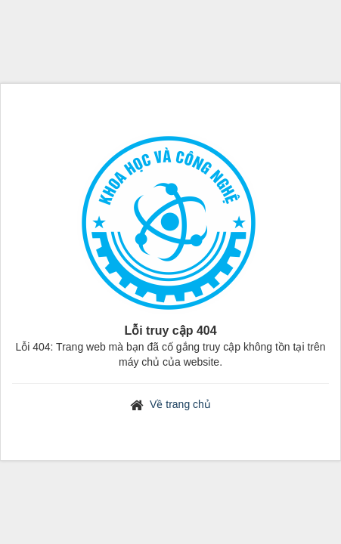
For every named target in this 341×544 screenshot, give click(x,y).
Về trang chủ (180, 404)
